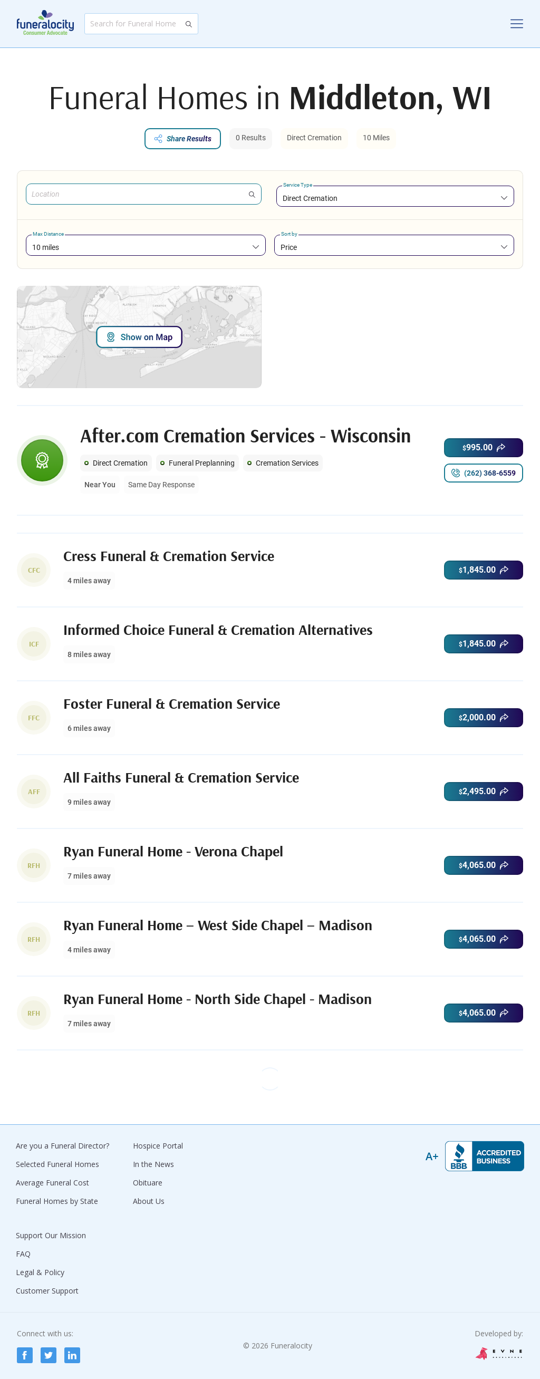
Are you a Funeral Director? (62, 1146)
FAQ (23, 1254)
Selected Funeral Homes (57, 1164)
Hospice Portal (158, 1146)
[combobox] (395, 198)
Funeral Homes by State (57, 1201)
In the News (153, 1164)
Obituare (147, 1183)
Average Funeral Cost (52, 1183)
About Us (149, 1201)
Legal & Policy (40, 1272)
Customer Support (47, 1291)
